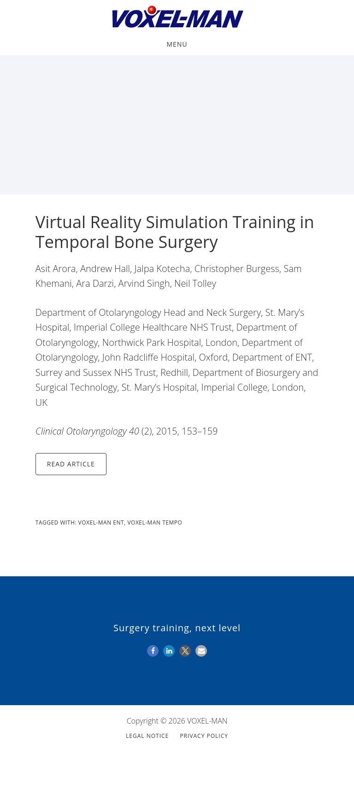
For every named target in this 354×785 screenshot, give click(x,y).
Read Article (71, 463)
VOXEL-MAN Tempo (154, 522)
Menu (176, 44)
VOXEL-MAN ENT (101, 522)
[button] (153, 651)
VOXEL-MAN (177, 17)
